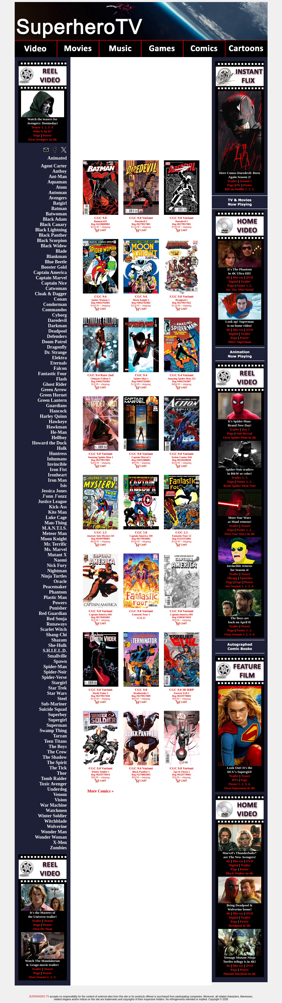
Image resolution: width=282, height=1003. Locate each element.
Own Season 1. (39, 977)
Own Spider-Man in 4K (239, 437)
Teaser (48, 921)
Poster (47, 135)
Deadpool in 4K (240, 925)
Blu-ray (238, 277)
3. (49, 127)
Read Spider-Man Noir (239, 486)
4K (228, 277)
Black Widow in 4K (239, 873)
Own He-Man (42, 929)
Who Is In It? (42, 131)
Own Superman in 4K (239, 788)
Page (36, 135)
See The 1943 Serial (239, 289)
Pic (238, 185)
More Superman (239, 342)
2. (46, 127)
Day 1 (245, 429)
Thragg (232, 578)
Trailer (37, 921)
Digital (233, 281)
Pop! (238, 582)
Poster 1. (242, 285)
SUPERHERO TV (39, 996)
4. (52, 127)
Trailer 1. (238, 477)
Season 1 (245, 181)
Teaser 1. (37, 127)
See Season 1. (234, 586)
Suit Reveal (244, 433)
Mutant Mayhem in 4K (239, 974)
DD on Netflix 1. (236, 189)
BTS (235, 780)
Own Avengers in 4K (42, 139)
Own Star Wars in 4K (239, 534)
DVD (249, 277)
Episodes (246, 578)
